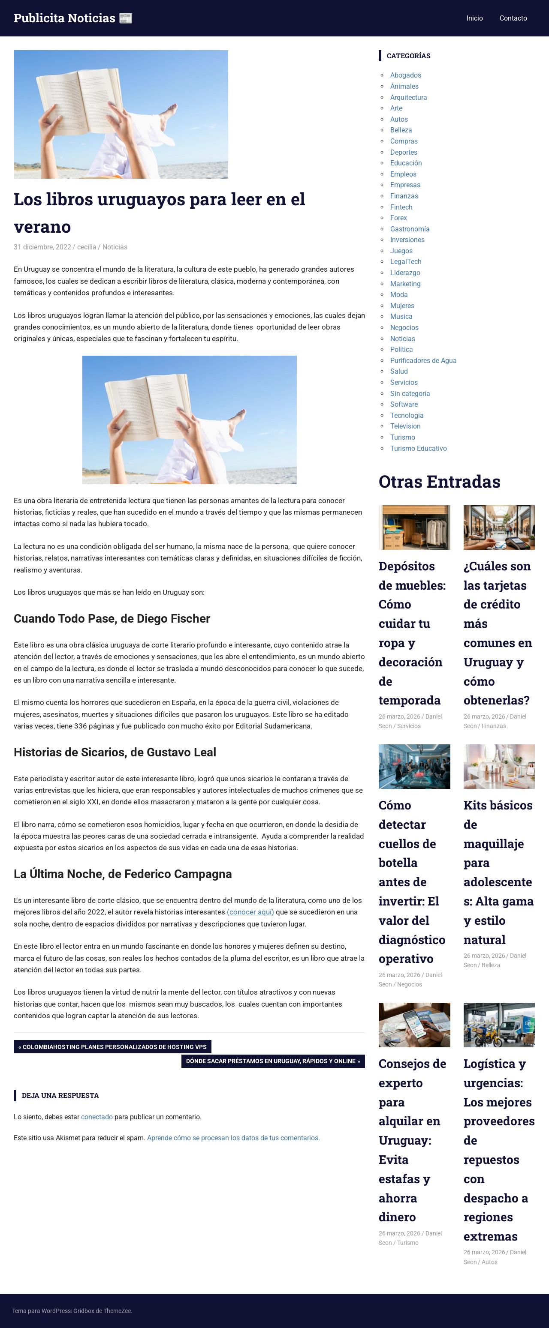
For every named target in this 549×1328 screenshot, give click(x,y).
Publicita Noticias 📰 (73, 18)
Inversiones (407, 240)
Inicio (475, 18)
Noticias (115, 247)
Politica (401, 349)
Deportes (403, 152)
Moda (399, 295)
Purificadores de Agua (423, 361)
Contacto (513, 18)
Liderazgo (405, 273)
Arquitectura (408, 97)
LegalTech (406, 262)
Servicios (404, 382)
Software (404, 404)
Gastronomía (410, 229)
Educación (406, 163)
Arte (396, 108)
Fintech (401, 207)
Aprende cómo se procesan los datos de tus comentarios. (233, 1138)
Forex (398, 218)
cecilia (87, 247)
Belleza (401, 130)
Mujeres (402, 306)
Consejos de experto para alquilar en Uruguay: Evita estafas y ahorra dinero (412, 1140)
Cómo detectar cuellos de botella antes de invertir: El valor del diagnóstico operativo (412, 881)
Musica (401, 316)
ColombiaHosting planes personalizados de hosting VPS (114, 1048)
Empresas (405, 185)
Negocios (404, 328)
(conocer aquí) (250, 912)
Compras (404, 141)
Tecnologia (407, 415)
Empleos (403, 174)
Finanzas (404, 196)
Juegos (401, 251)
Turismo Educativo (418, 448)
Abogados (405, 75)
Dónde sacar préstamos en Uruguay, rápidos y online (271, 1062)
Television (405, 426)
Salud (399, 371)
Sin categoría (410, 394)
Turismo (402, 437)
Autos (399, 119)
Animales (404, 86)
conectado (97, 1117)
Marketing (405, 284)
